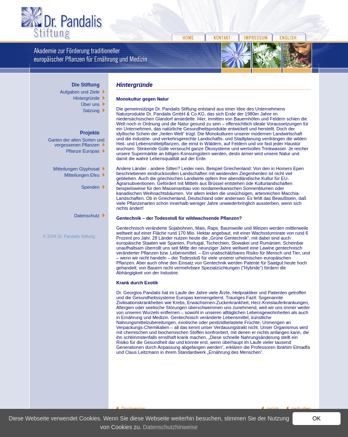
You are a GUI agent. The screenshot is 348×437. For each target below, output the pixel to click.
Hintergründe (86, 98)
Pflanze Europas (83, 151)
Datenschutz (86, 215)
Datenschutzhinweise (170, 427)
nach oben (301, 408)
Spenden (90, 187)
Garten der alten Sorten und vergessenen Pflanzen (76, 142)
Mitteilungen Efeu (82, 175)
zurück (272, 408)
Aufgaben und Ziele (79, 91)
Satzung (91, 110)
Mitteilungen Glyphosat (76, 168)
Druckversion (133, 408)
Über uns (90, 104)
